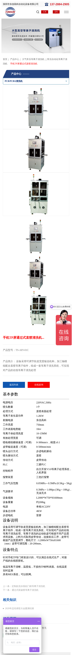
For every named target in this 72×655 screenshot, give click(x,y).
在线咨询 (38, 385)
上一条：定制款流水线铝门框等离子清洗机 (24, 586)
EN (56, 12)
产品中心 (14, 59)
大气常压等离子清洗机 (33, 59)
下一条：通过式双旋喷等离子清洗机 (20, 590)
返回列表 (13, 385)
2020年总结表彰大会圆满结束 (19, 608)
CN (44, 12)
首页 (5, 59)
